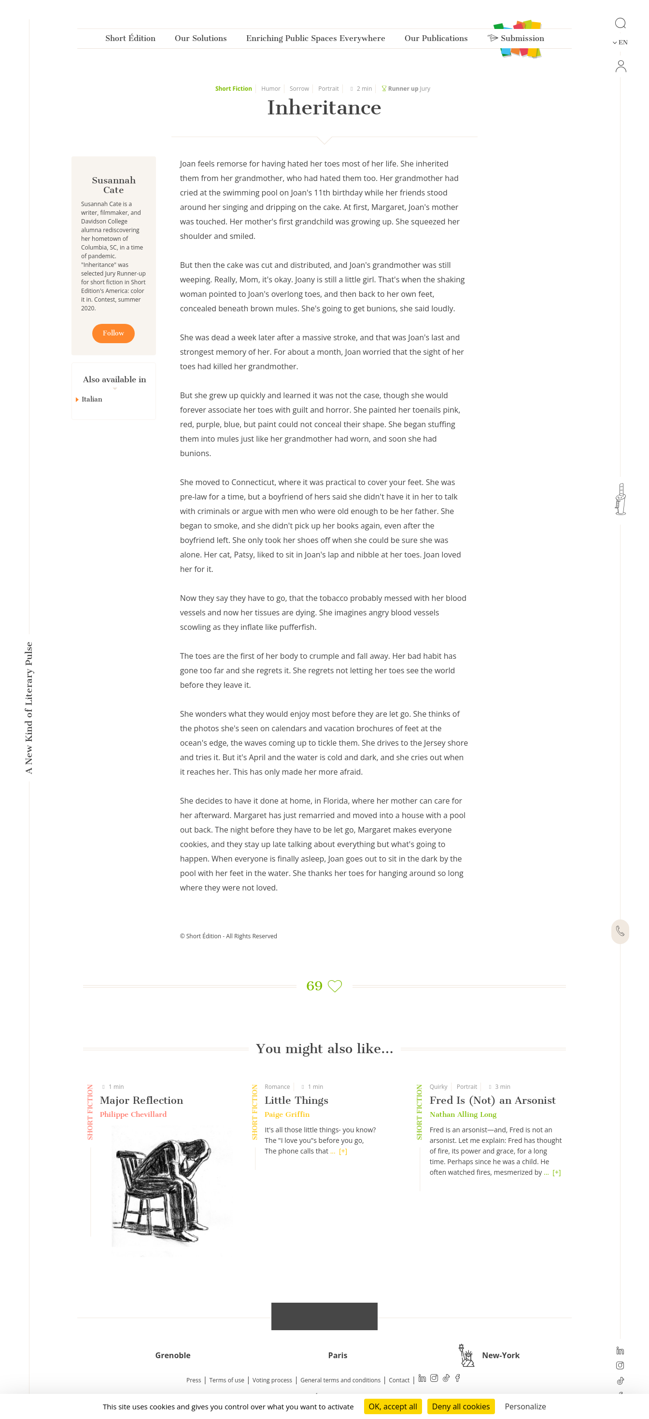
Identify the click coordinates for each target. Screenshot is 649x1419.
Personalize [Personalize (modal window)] (525, 1406)
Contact (399, 1380)
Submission (515, 40)
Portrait (328, 88)
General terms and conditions (340, 1380)
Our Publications (436, 40)
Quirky (439, 1087)
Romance (277, 1087)
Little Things (296, 1100)
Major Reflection (141, 1100)
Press (193, 1380)
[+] (343, 1150)
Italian (92, 399)
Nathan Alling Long (463, 1114)
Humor (270, 88)
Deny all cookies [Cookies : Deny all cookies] (461, 1406)
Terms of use (227, 1380)
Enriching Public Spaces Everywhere (315, 40)
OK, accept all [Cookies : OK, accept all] (393, 1406)
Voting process (272, 1380)
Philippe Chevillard (133, 1114)
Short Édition (130, 40)
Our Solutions (201, 40)
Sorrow (299, 88)
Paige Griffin (287, 1114)
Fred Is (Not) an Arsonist (493, 1100)
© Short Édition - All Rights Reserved (228, 936)
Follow (113, 333)
